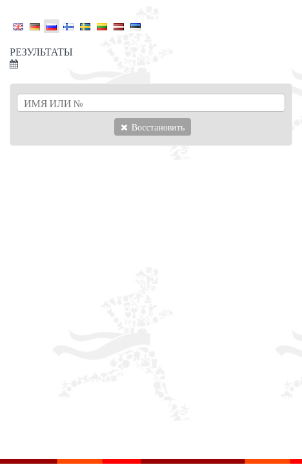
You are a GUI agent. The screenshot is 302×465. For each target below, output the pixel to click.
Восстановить (153, 126)
